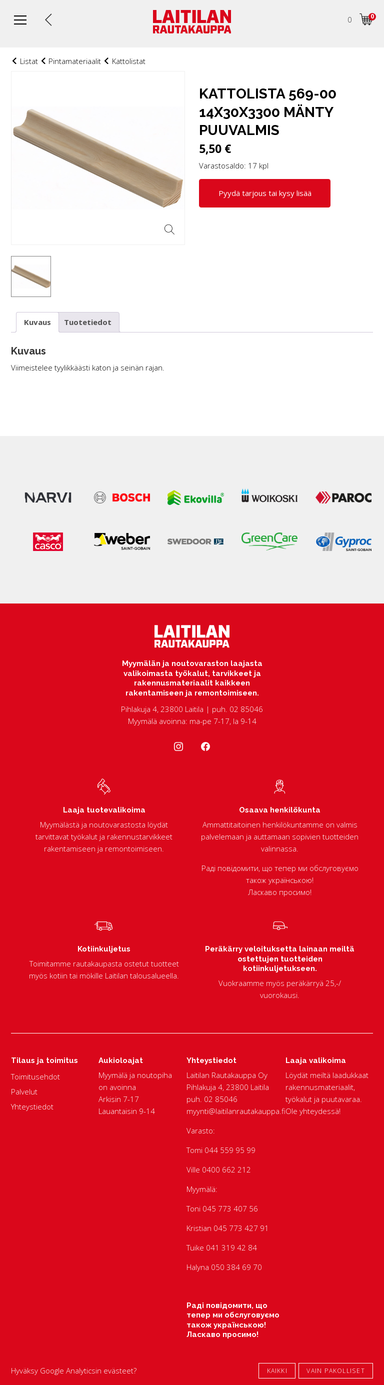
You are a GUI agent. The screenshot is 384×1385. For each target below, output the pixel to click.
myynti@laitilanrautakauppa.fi (236, 1111)
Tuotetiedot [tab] (88, 322)
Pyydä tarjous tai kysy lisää (265, 193)
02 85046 (221, 1099)
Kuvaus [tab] (37, 322)
